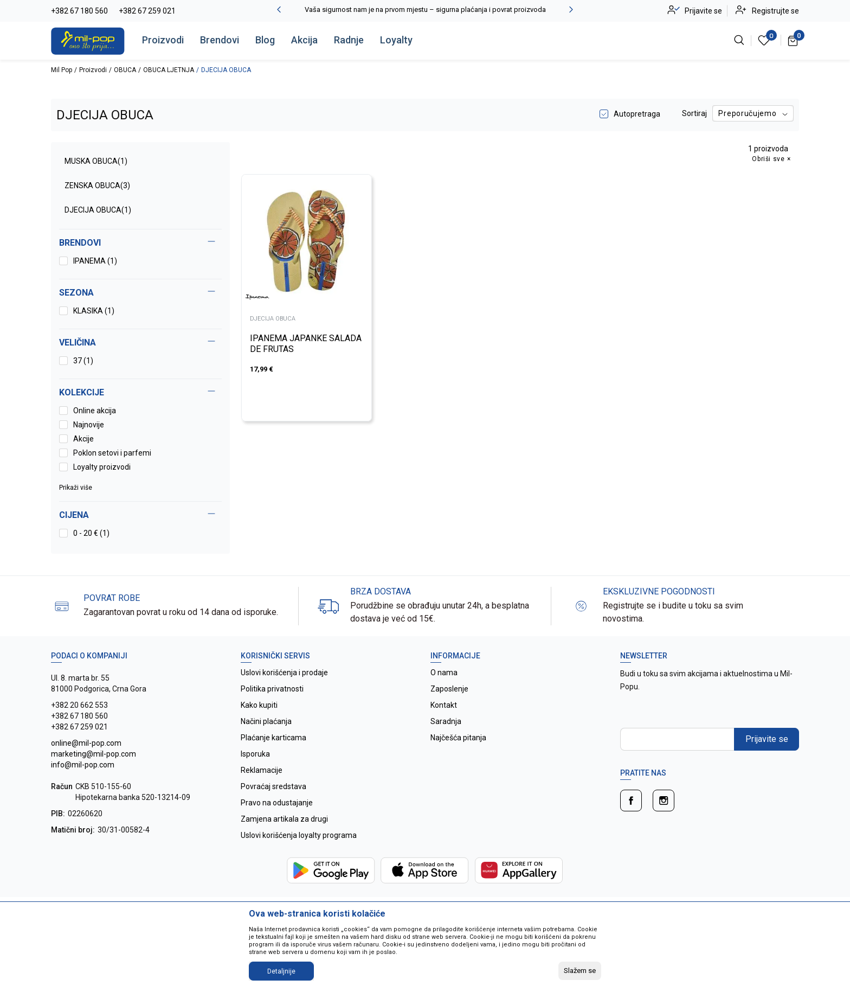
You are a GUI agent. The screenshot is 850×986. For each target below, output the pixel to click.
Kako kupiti (259, 705)
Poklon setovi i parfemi (112, 453)
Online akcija (94, 410)
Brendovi (219, 40)
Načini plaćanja (266, 721)
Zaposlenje (449, 688)
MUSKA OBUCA (96, 161)
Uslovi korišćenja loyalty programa (299, 835)
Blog (265, 40)
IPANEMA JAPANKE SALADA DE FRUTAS (306, 343)
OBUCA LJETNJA (168, 70)
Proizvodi (163, 40)
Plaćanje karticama (273, 737)
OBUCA (125, 70)
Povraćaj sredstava (273, 786)
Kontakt (443, 705)
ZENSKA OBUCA (97, 185)
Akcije (83, 438)
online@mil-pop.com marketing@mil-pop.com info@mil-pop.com (93, 754)
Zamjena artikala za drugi (284, 819)
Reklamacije (261, 770)
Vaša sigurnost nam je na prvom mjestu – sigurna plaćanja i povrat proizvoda (425, 9)
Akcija (304, 40)
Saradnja (445, 721)
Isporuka (255, 754)
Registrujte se (775, 11)
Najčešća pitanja (458, 737)
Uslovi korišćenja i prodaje (284, 672)
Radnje (349, 40)
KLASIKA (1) (93, 310)
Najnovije (88, 424)
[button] (140, 515)
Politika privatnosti (272, 688)
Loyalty (396, 40)
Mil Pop (61, 70)
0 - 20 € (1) (91, 533)
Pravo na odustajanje (277, 802)
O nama (444, 672)
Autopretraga (637, 114)
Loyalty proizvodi (102, 467)
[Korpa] (793, 40)
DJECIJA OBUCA (98, 210)
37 (83, 360)
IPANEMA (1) (95, 261)
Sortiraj (694, 113)
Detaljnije (281, 971)
